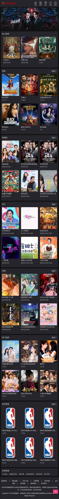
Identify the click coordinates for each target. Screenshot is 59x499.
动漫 (4, 271)
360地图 (22, 483)
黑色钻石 (5, 127)
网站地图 (15, 481)
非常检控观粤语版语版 (29, 164)
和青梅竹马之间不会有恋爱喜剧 (48, 327)
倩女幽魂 (43, 127)
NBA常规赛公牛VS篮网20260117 (29, 430)
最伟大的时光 (26, 127)
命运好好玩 (44, 231)
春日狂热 (24, 194)
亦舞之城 (42, 60)
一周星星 (5, 260)
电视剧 (4, 138)
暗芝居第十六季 (7, 297)
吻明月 (42, 364)
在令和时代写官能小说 (48, 194)
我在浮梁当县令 (26, 393)
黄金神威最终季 (7, 327)
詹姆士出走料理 (26, 260)
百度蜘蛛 (36, 481)
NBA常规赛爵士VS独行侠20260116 (48, 460)
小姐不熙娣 (44, 260)
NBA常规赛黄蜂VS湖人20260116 (48, 430)
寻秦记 (23, 97)
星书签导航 (39, 474)
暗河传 (5, 60)
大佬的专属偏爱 (45, 393)
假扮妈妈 (5, 164)
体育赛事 (5, 404)
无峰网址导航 (13, 474)
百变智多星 (6, 231)
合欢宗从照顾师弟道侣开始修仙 (10, 393)
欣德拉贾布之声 (45, 97)
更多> (54, 71)
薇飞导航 (47, 474)
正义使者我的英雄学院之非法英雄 (29, 327)
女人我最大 (25, 231)
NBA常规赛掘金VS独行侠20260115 (29, 460)
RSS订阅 (25, 481)
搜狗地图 (33, 483)
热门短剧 (5, 337)
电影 (4, 71)
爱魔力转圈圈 (7, 194)
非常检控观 (44, 164)
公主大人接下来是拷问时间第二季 (48, 297)
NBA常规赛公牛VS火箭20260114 (10, 430)
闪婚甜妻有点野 (7, 364)
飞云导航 (4, 474)
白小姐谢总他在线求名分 (29, 364)
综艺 (4, 204)
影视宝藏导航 (30, 474)
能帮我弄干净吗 (26, 297)
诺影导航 (21, 474)
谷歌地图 (47, 481)
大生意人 (24, 60)
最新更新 (4, 481)
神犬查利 (5, 97)
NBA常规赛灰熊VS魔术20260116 (10, 460)
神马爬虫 (44, 483)
